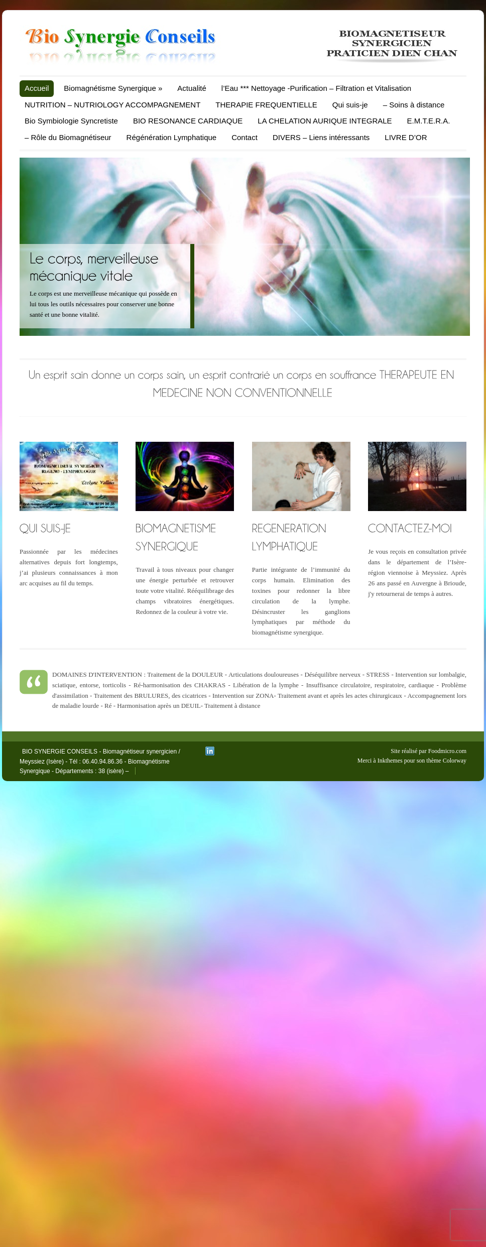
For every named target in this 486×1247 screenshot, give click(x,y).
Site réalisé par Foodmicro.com (428, 751)
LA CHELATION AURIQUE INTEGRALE (325, 120)
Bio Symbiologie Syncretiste (71, 120)
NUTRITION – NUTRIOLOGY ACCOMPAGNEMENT (112, 104)
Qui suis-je (350, 104)
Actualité (191, 88)
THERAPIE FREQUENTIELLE (266, 104)
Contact (244, 137)
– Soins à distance (414, 104)
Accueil (37, 88)
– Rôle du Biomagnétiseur (68, 137)
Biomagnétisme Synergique (113, 88)
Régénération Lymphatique (172, 137)
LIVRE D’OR (406, 137)
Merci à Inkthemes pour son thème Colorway (411, 760)
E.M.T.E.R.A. (428, 120)
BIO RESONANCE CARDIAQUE (187, 120)
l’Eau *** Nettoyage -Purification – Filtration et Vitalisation (316, 88)
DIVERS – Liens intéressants (321, 137)
